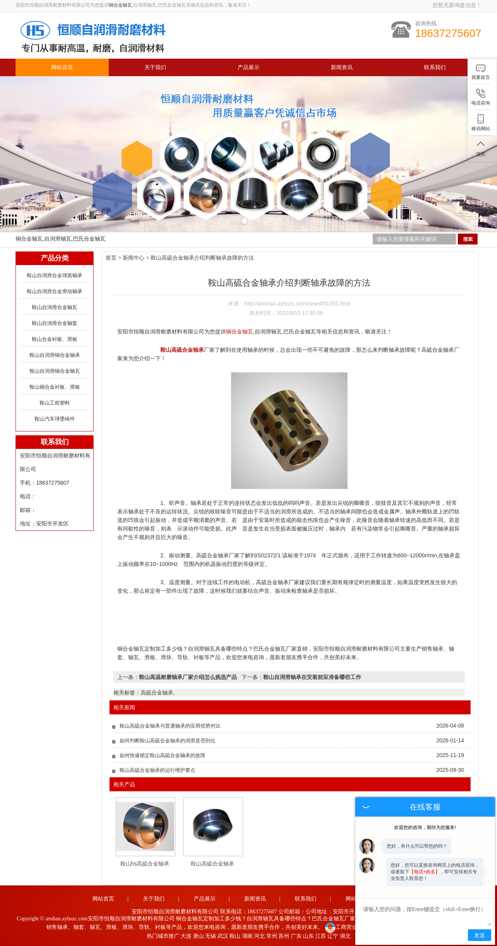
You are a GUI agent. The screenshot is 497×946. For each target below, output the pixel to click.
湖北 (345, 936)
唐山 (198, 936)
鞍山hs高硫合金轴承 (145, 863)
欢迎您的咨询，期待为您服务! (425, 827)
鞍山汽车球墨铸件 (55, 419)
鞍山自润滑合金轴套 (54, 323)
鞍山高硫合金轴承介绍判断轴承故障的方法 (202, 258)
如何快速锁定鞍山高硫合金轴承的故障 (162, 755)
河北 (259, 936)
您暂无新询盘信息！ (457, 5)
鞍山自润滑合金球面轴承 (54, 275)
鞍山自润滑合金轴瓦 (54, 307)
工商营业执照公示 (352, 927)
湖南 (247, 936)
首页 (111, 258)
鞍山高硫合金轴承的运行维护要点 (157, 770)
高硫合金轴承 (157, 692)
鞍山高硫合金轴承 (212, 863)
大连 (186, 936)
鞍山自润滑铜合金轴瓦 (55, 371)
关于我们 (155, 67)
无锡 (210, 936)
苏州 (283, 936)
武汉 (222, 936)
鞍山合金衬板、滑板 (54, 339)
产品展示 (248, 67)
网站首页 (62, 67)
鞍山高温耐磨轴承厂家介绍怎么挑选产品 (188, 677)
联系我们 (435, 67)
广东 (296, 936)
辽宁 (332, 936)
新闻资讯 (342, 67)
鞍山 (234, 936)
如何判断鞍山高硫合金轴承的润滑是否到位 (167, 741)
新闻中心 (133, 258)
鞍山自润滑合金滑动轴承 (54, 291)
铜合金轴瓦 (120, 5)
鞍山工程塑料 (55, 403)
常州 (271, 936)
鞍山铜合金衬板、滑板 (55, 387)
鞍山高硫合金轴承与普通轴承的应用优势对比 (170, 726)
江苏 (320, 936)
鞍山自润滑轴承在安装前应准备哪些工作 (312, 677)
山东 (308, 936)
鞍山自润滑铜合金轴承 (55, 355)
